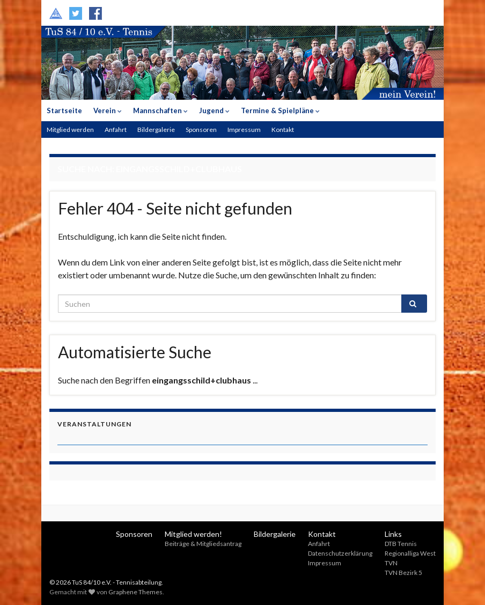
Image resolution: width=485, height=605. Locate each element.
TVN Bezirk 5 (403, 573)
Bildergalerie (156, 130)
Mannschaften (160, 110)
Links (393, 533)
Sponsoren (201, 130)
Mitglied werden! (193, 533)
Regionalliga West (410, 553)
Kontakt (282, 130)
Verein (107, 110)
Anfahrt (116, 130)
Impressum (244, 130)
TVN (391, 563)
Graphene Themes (135, 592)
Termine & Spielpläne (280, 110)
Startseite (64, 110)
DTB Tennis (401, 544)
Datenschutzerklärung (340, 553)
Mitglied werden (70, 130)
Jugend (214, 110)
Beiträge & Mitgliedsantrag (203, 544)
